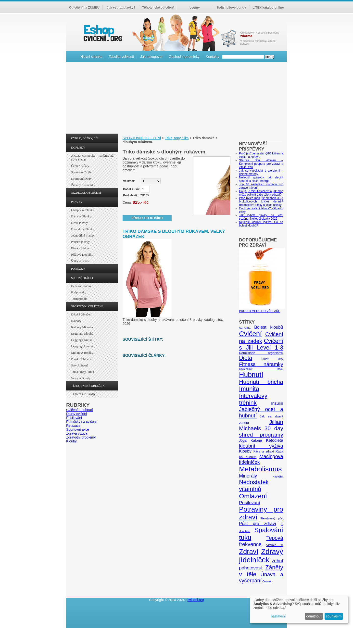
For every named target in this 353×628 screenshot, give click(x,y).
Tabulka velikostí (121, 57)
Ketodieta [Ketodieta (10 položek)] (274, 440)
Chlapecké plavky (82, 210)
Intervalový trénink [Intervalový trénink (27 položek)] (253, 399)
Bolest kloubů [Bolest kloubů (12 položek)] (268, 327)
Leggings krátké (81, 340)
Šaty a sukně (79, 365)
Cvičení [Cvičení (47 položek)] (250, 334)
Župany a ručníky (83, 185)
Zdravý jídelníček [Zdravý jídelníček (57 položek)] (261, 555)
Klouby (71, 441)
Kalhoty (76, 321)
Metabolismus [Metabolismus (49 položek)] (260, 469)
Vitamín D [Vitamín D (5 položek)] (274, 545)
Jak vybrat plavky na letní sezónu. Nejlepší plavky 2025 (261, 217)
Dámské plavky (81, 216)
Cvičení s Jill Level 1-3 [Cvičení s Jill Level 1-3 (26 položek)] (261, 344)
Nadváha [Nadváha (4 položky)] (278, 476)
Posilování (74, 418)
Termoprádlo (79, 299)
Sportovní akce (77, 429)
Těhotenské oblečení (158, 7)
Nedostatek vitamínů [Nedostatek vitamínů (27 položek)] (254, 485)
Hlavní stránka (91, 57)
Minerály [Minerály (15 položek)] (248, 475)
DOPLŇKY (78, 147)
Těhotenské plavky (83, 394)
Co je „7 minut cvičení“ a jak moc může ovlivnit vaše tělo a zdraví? (261, 192)
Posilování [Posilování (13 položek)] (249, 502)
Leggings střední (82, 346)
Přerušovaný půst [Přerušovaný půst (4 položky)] (271, 518)
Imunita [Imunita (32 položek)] (249, 388)
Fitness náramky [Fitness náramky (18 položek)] (261, 364)
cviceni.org (196, 600)
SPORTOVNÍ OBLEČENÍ (87, 306)
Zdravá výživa (76, 433)
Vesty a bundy (80, 378)
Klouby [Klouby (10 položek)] (245, 451)
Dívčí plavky (79, 223)
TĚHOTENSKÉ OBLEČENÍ (88, 386)
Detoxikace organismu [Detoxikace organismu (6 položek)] (261, 353)
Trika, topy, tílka (82, 372)
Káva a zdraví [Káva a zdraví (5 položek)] (263, 451)
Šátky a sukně (80, 261)
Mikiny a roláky (82, 352)
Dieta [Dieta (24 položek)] (245, 358)
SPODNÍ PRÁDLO (82, 278)
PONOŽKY (78, 268)
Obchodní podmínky (184, 57)
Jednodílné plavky (83, 235)
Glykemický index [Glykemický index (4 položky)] (261, 368)
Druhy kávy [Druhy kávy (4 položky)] (272, 358)
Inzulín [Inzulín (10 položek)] (277, 403)
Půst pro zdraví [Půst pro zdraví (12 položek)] (257, 523)
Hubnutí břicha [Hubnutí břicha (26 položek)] (261, 382)
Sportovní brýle (81, 172)
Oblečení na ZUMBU (84, 7)
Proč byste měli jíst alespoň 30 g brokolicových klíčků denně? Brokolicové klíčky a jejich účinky (261, 201)
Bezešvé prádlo (81, 286)
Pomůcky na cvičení (81, 422)
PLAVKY (77, 202)
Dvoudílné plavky (82, 229)
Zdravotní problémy (81, 437)
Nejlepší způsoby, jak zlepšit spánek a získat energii (261, 179)
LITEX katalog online (268, 7)
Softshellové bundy (231, 7)
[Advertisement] (176, 99)
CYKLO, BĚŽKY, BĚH (85, 138)
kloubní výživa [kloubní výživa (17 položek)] (261, 446)
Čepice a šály (80, 166)
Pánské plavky (80, 242)
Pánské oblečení (81, 359)
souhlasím (334, 616)
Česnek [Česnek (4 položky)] (266, 581)
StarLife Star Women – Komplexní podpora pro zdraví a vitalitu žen (261, 164)
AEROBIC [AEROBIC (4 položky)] (245, 327)
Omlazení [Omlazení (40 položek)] (253, 496)
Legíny (194, 7)
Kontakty (212, 57)
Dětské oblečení (81, 314)
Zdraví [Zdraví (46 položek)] (248, 551)
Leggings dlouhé (82, 333)
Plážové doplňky (82, 254)
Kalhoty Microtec (82, 327)
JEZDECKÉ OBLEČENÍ (86, 192)
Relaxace (73, 425)
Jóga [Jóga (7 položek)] (243, 440)
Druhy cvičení (76, 414)
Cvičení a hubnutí (79, 410)
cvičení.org (102, 33)
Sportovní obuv (81, 178)
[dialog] (299, 609)
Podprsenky (78, 292)
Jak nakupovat (151, 57)
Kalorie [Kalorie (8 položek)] (256, 440)
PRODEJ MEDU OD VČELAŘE (262, 309)
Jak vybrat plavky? (121, 7)
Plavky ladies (80, 248)
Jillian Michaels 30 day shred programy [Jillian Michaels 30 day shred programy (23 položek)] (261, 428)
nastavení (278, 616)
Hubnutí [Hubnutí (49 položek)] (251, 374)
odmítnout (313, 616)
